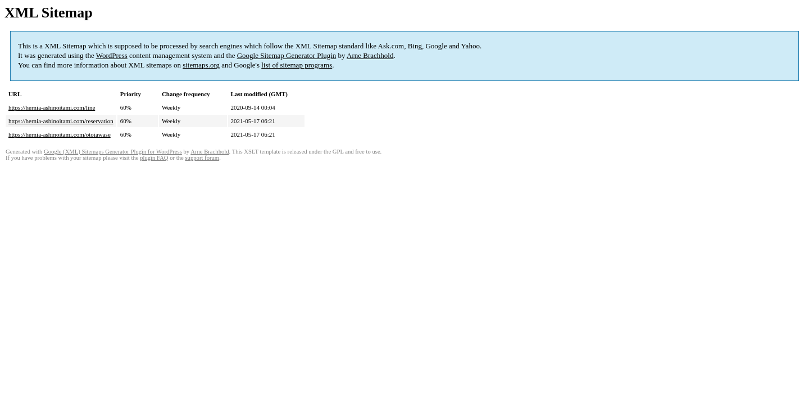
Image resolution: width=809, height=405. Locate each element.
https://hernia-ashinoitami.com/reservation (60, 121)
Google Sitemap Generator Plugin (287, 55)
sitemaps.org (201, 65)
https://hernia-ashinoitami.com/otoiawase (59, 134)
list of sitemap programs (296, 65)
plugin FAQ (154, 158)
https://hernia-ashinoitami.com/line (51, 107)
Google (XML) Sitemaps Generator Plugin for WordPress (113, 151)
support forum (202, 158)
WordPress (112, 55)
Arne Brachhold (370, 55)
